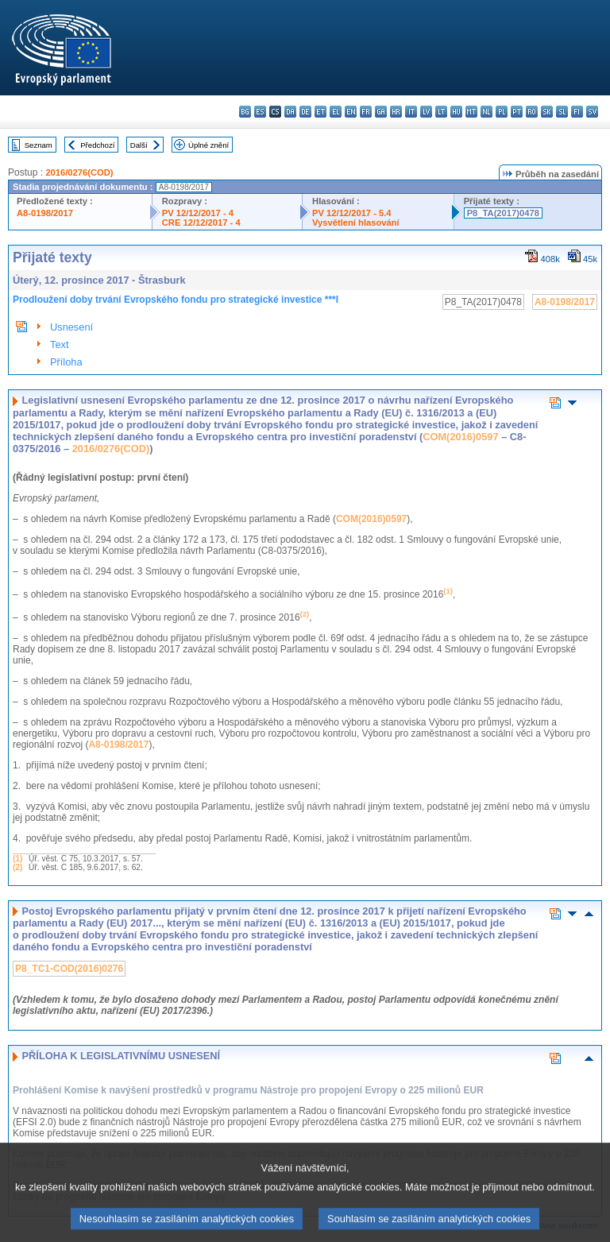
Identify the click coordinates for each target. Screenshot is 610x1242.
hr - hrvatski (396, 112)
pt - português (517, 112)
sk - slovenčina (547, 112)
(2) (17, 867)
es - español (260, 112)
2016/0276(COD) (79, 172)
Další (139, 145)
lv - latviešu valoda (426, 112)
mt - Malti (471, 112)
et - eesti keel (320, 112)
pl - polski (502, 112)
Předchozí (97, 145)
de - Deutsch (305, 112)
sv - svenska (592, 112)
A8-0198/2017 (45, 213)
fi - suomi (577, 112)
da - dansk (290, 112)
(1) (17, 858)
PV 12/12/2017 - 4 (198, 213)
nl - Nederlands (486, 112)
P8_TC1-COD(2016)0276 (69, 968)
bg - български (245, 112)
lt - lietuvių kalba (441, 112)
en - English (351, 112)
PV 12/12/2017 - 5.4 (352, 213)
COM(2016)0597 (460, 437)
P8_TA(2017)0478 (503, 213)
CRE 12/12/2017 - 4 (201, 222)
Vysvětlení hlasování (356, 222)
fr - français (366, 112)
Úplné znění (208, 145)
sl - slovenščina (562, 112)
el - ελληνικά (336, 112)
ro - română (532, 112)
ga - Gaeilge (381, 112)
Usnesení (71, 327)
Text (59, 344)
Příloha (66, 362)
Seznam (38, 145)
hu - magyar (456, 112)
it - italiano (411, 112)
